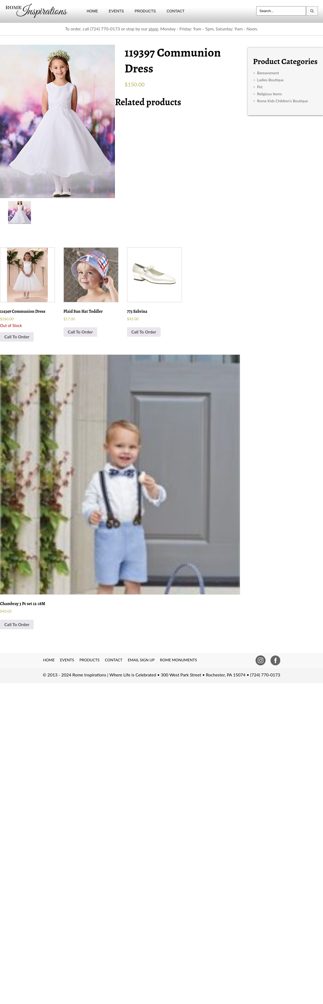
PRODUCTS (145, 11)
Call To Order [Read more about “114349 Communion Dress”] (16, 336)
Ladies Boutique (270, 80)
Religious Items (269, 94)
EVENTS (116, 11)
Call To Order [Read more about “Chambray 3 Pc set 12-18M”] (16, 624)
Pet (259, 87)
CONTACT (176, 11)
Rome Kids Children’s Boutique (282, 101)
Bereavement (268, 73)
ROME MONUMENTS (178, 660)
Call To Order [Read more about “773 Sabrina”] (143, 331)
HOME (92, 11)
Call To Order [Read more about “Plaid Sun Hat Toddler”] (80, 331)
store (153, 28)
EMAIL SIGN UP (141, 660)
